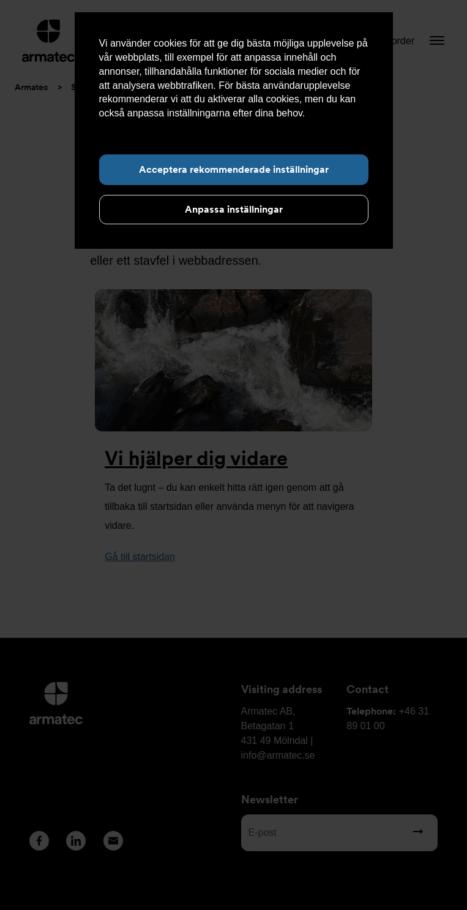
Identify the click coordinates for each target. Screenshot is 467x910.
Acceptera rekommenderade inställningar (234, 169)
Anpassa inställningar (234, 209)
